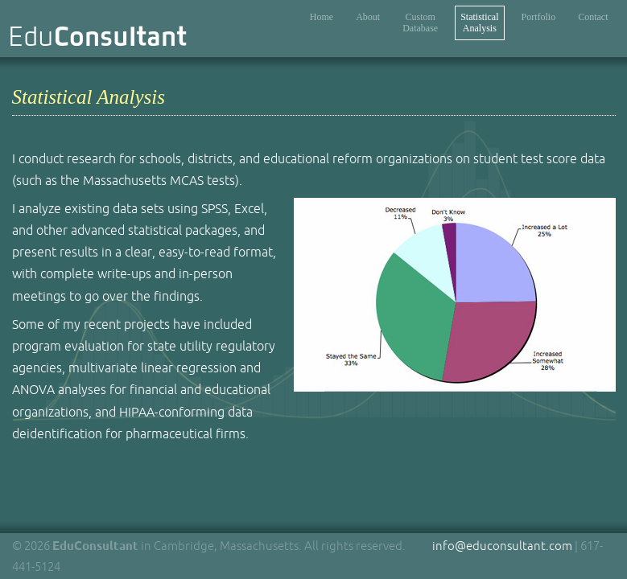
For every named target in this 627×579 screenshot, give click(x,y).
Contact (593, 17)
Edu (98, 36)
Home (321, 17)
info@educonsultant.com (502, 545)
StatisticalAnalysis (479, 22)
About (368, 17)
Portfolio (539, 17)
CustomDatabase (420, 22)
